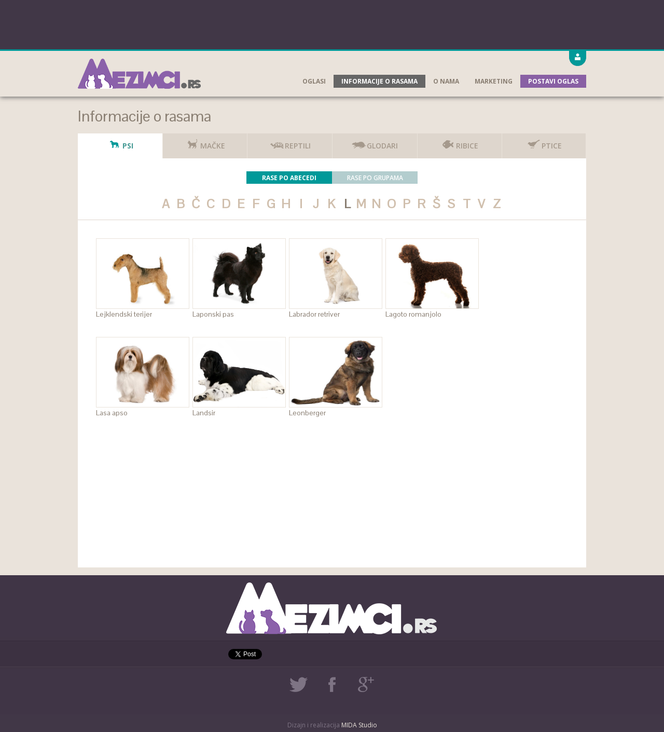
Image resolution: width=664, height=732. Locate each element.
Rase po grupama (375, 177)
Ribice (459, 142)
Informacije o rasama (379, 81)
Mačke (205, 142)
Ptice (544, 142)
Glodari (374, 142)
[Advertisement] (332, 23)
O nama (446, 81)
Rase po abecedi (289, 177)
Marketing (494, 81)
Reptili (290, 142)
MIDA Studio (359, 725)
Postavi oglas (553, 81)
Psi (120, 142)
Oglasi (314, 81)
